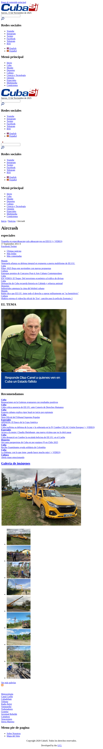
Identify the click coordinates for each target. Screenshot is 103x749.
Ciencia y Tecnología (16, 75)
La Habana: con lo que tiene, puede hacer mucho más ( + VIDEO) (30, 452)
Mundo (10, 68)
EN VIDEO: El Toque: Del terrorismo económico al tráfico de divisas (32, 278)
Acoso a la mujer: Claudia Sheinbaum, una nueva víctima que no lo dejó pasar (36, 432)
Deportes (11, 70)
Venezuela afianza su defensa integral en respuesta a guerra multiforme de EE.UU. (38, 263)
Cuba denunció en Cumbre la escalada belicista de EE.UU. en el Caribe (33, 437)
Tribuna (4, 701)
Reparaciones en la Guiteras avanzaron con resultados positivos (29, 402)
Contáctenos (12, 85)
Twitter (10, 36)
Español (12, 51)
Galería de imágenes (15, 463)
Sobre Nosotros (14, 733)
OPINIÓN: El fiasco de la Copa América (19, 422)
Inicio (9, 63)
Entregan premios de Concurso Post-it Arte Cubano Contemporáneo (31, 273)
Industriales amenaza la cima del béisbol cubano (22, 288)
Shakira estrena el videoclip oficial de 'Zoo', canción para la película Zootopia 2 (36, 298)
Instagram (11, 33)
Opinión (10, 78)
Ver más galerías (8, 682)
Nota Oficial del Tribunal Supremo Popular (20, 417)
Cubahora (5, 716)
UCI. (60, 745)
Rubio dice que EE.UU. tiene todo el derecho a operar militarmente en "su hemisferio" (40, 293)
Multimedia (12, 83)
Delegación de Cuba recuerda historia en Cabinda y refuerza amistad (32, 283)
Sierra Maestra (7, 721)
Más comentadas (14, 256)
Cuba (9, 65)
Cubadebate (6, 699)
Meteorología (7, 694)
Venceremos (6, 719)
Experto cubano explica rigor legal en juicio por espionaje (27, 412)
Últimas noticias (14, 251)
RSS (9, 43)
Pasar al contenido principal (13, 2)
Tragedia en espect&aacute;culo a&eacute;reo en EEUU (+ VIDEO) (31, 241)
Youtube (10, 31)
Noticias (12, 221)
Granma (4, 711)
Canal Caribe (7, 696)
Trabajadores (7, 709)
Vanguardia (6, 706)
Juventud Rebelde (9, 714)
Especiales (11, 80)
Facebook (11, 38)
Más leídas (11, 253)
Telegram (11, 41)
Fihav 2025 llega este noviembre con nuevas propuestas (26, 268)
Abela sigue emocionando (12, 457)
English (11, 48)
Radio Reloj (6, 704)
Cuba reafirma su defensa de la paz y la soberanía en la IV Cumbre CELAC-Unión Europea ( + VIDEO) (48, 427)
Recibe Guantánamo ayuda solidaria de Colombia (23, 447)
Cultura (10, 73)
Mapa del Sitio (13, 736)
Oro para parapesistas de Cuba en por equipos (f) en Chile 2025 (29, 442)
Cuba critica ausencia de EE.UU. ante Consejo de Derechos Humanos (32, 407)
